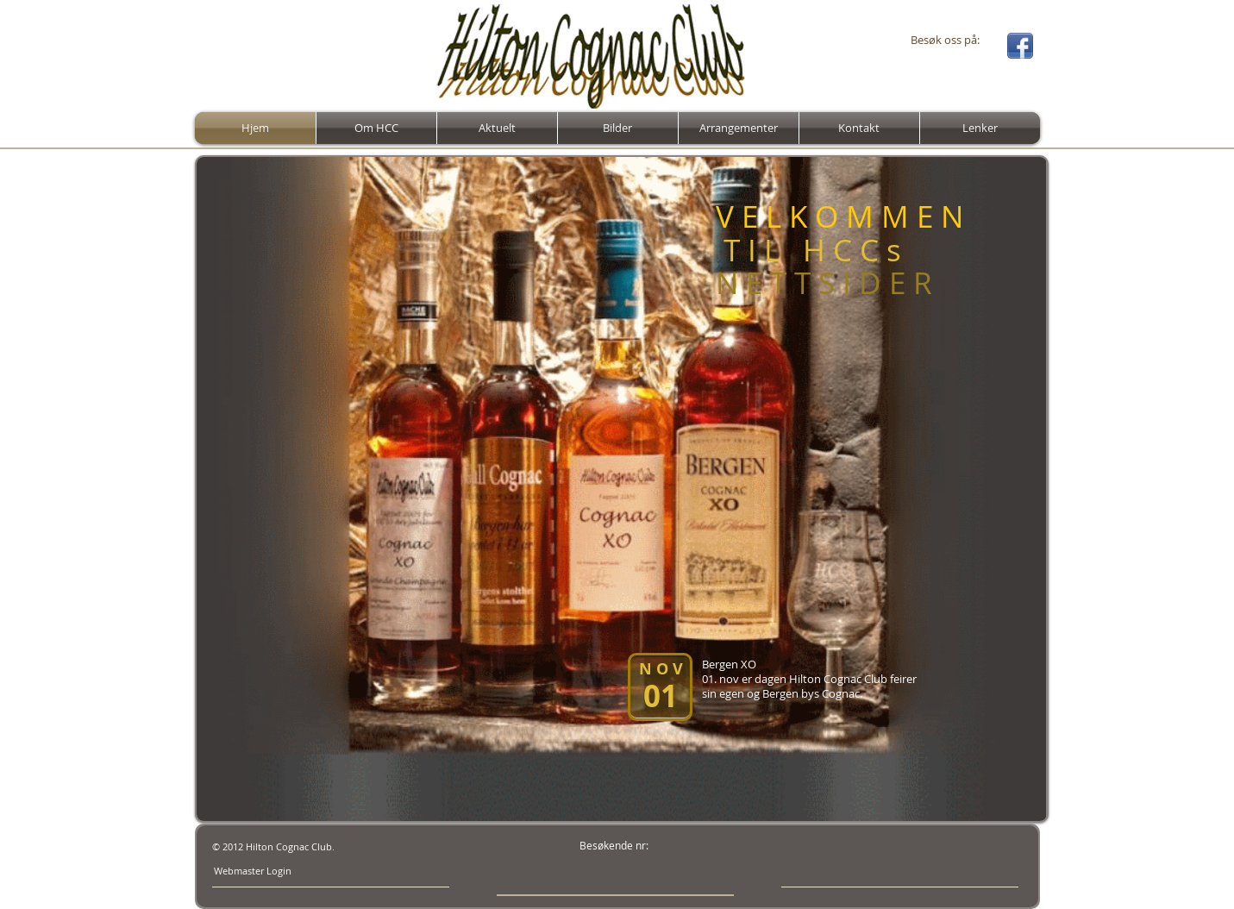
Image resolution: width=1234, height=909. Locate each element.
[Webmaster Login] (252, 871)
